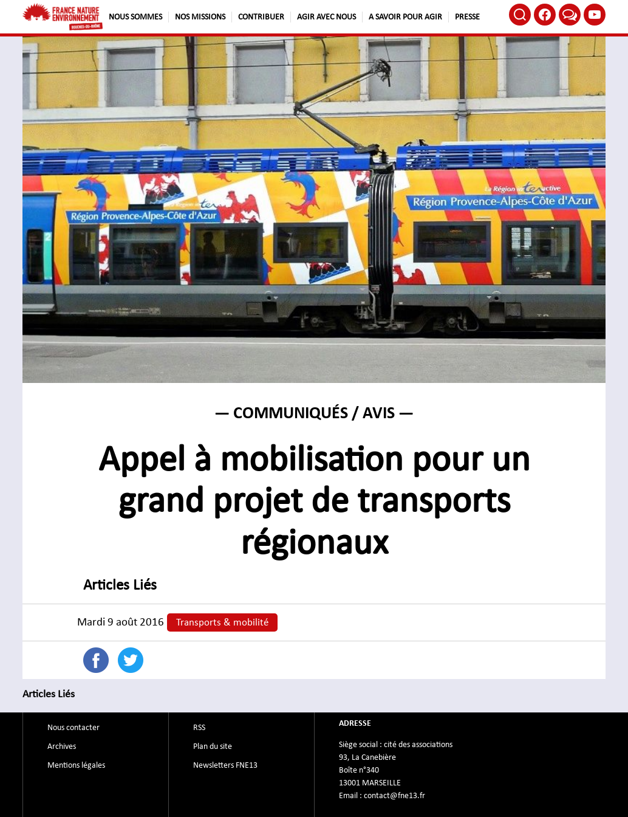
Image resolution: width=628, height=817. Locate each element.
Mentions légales (76, 765)
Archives (61, 746)
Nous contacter (73, 727)
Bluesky (569, 15)
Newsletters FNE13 (225, 765)
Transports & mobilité (222, 622)
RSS (199, 727)
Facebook (545, 15)
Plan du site (212, 746)
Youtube (594, 15)
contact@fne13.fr (394, 795)
